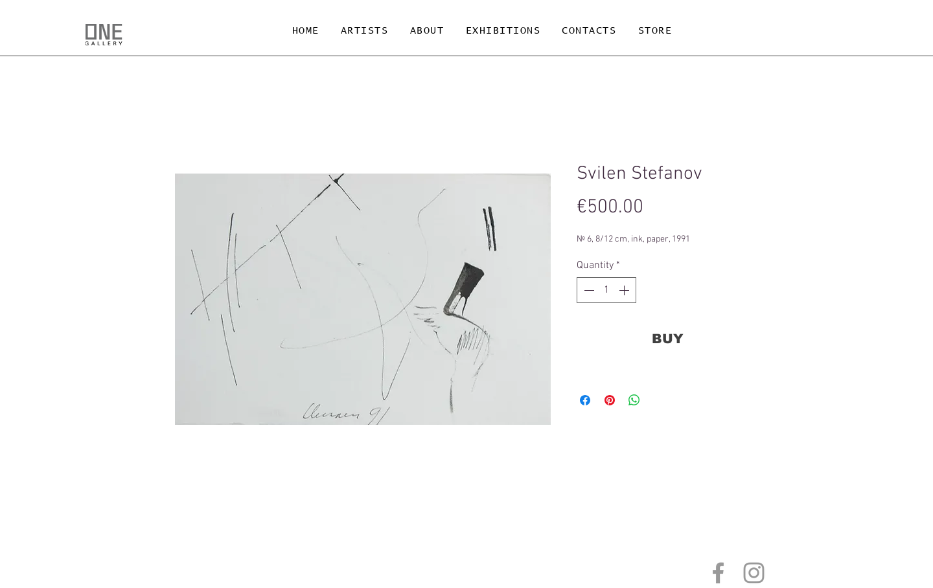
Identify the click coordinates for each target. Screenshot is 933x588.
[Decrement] (588, 290)
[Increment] (625, 290)
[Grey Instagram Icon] (754, 573)
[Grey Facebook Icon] (718, 573)
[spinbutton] (606, 290)
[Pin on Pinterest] (609, 400)
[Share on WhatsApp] (634, 400)
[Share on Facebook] (585, 400)
